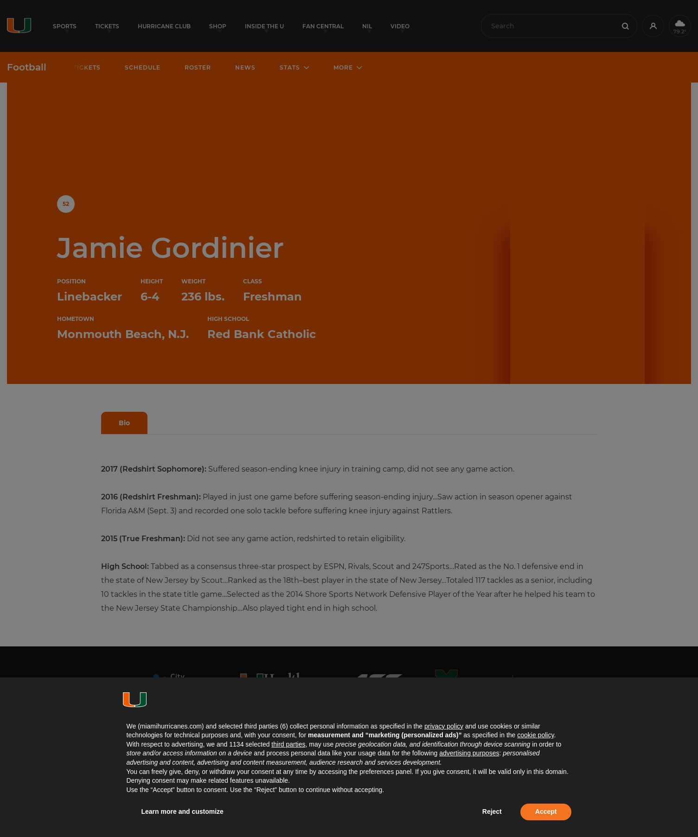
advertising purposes (469, 753)
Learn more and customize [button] (182, 811)
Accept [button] (546, 811)
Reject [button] (492, 811)
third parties (288, 744)
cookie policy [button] (535, 735)
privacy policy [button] (443, 726)
